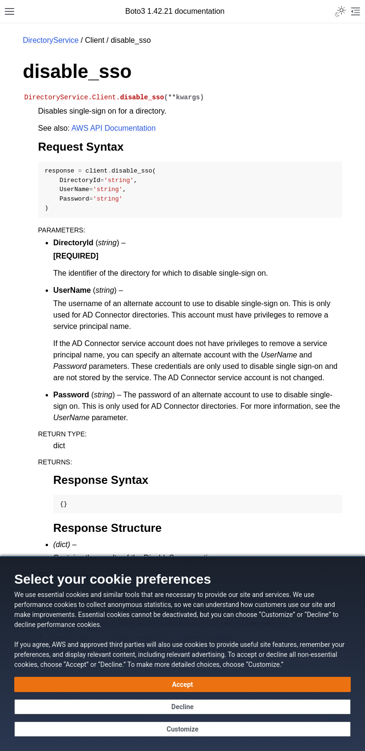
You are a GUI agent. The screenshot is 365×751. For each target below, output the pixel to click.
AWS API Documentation (113, 128)
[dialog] (182, 653)
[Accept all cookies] (182, 684)
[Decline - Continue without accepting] (182, 706)
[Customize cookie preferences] (182, 729)
